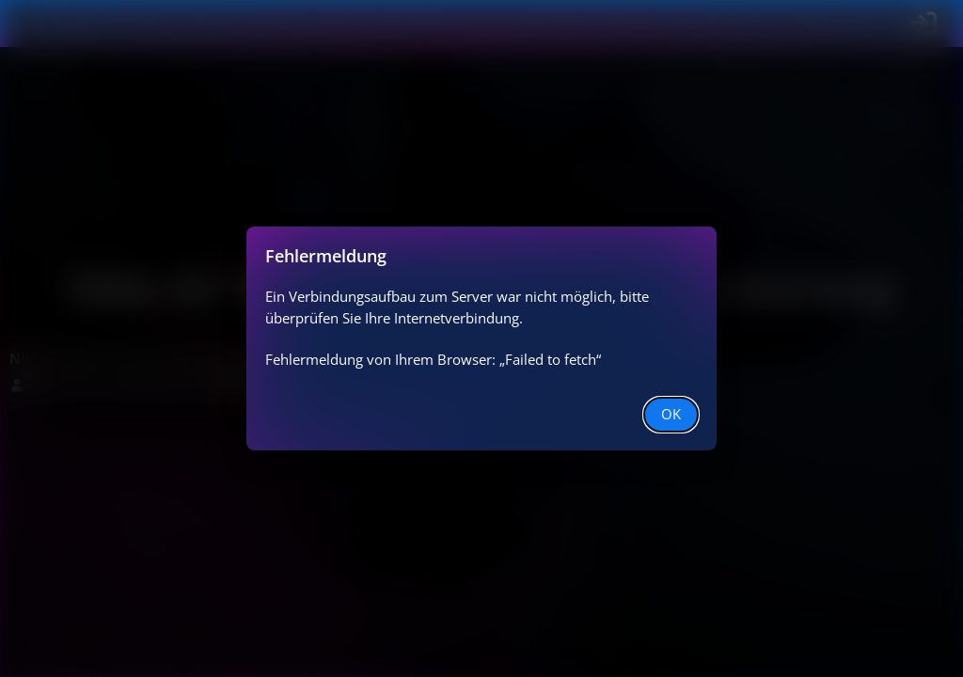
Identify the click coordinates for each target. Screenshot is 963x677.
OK (671, 413)
